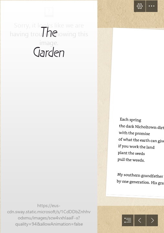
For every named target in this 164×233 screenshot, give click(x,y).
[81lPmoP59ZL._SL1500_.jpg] (48, 116)
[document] (82, 116)
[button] (140, 6)
